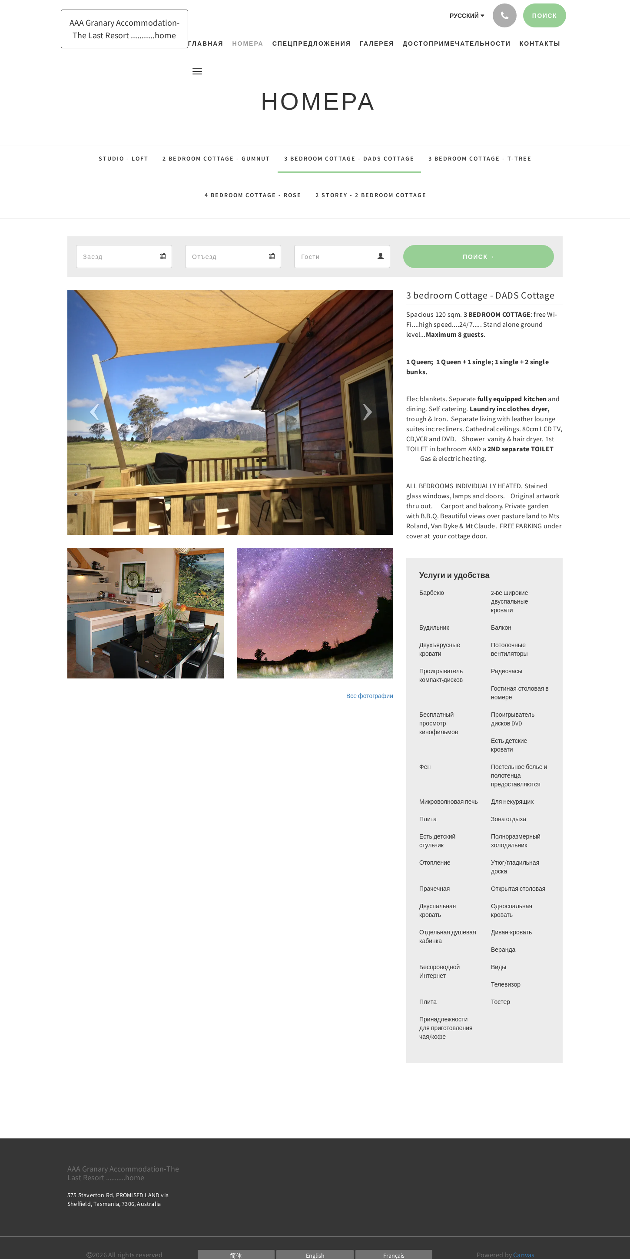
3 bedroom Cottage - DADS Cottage (349, 158)
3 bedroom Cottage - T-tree (480, 158)
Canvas (523, 1254)
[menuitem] (208, 43)
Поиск (475, 257)
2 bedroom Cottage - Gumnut (216, 158)
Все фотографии (369, 696)
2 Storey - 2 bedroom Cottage (371, 195)
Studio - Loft (124, 158)
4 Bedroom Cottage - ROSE (253, 195)
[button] (197, 70)
